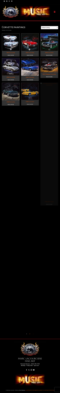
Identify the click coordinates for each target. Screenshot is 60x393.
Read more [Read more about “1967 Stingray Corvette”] (49, 76)
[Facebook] (26, 370)
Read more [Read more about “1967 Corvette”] (30, 79)
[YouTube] (34, 370)
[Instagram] (31, 370)
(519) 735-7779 (35, 364)
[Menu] (55, 12)
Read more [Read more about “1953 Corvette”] (11, 55)
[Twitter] (29, 370)
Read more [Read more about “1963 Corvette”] (11, 79)
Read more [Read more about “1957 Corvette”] (30, 55)
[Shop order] (49, 27)
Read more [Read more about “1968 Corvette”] (11, 104)
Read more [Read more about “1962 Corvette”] (49, 55)
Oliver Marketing (22, 390)
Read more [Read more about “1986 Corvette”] (30, 104)
